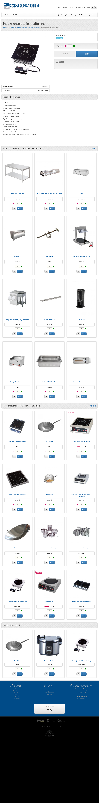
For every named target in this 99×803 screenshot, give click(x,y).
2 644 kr (81, 447)
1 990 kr (81, 324)
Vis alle (93, 406)
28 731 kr (81, 387)
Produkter (7, 15)
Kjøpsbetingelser (63, 15)
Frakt (81, 15)
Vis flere (93, 148)
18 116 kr (17, 387)
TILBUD (14, 15)
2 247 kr (49, 553)
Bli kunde (17, 694)
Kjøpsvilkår (50, 691)
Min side (16, 692)
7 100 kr (17, 324)
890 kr (49, 447)
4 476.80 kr (17, 606)
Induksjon (37, 27)
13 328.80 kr (49, 199)
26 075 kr (17, 262)
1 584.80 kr (49, 500)
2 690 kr (81, 500)
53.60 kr (49, 324)
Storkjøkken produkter (15, 27)
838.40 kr (17, 553)
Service (94, 15)
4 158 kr (17, 447)
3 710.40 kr (81, 553)
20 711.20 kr (81, 199)
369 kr (49, 262)
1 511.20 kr (17, 500)
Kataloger (74, 15)
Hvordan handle (49, 689)
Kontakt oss (17, 698)
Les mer (59, 38)
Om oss (17, 696)
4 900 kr (81, 606)
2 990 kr (81, 262)
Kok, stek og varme (27, 27)
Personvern (49, 694)
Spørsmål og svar (49, 692)
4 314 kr (17, 199)
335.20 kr (49, 387)
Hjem (16, 689)
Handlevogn (16, 691)
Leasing (87, 15)
